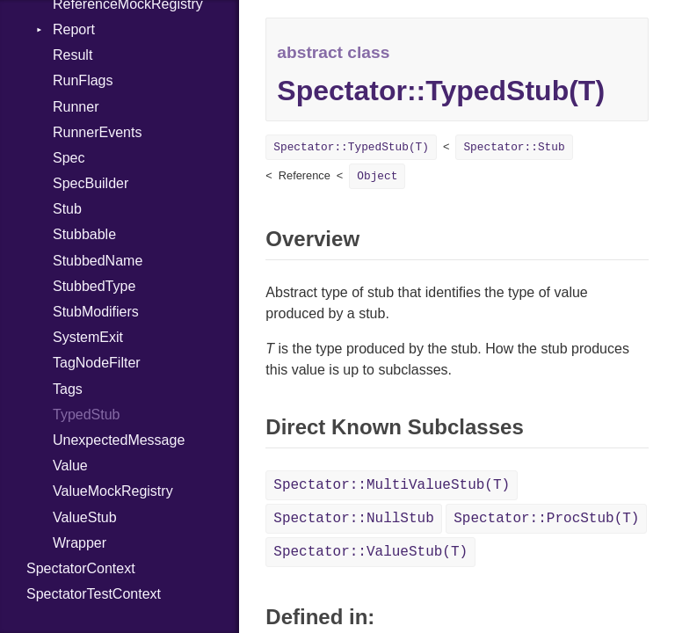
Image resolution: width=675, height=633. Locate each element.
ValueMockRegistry (113, 491)
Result (72, 54)
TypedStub (86, 414)
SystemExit (88, 337)
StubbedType (94, 286)
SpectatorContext (80, 568)
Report (74, 29)
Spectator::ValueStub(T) (370, 552)
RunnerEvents (97, 132)
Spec (68, 157)
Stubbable (84, 234)
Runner (75, 106)
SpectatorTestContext (93, 593)
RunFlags (82, 80)
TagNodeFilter (97, 362)
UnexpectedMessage (119, 440)
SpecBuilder (90, 183)
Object (377, 176)
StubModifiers (96, 311)
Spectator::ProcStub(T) (546, 519)
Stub (67, 208)
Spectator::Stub (513, 147)
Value (70, 465)
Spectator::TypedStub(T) (351, 147)
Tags (68, 389)
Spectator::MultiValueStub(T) (391, 485)
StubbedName (97, 260)
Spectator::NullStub (353, 519)
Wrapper (79, 542)
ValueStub (85, 517)
